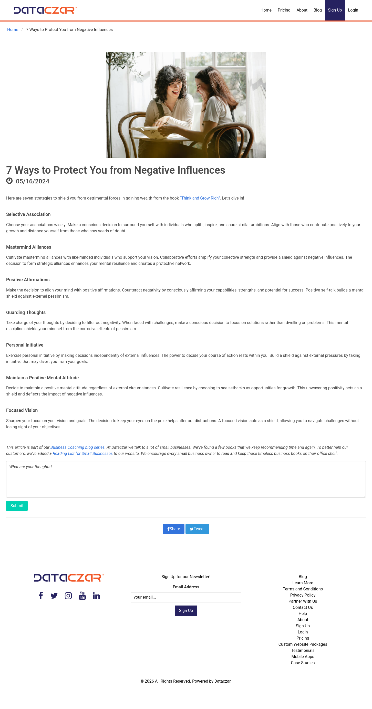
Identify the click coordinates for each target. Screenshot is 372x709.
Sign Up (335, 10)
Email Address (186, 587)
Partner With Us (302, 601)
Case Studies (303, 662)
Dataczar (222, 681)
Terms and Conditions (303, 589)
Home (266, 10)
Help (303, 613)
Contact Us (303, 607)
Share (173, 528)
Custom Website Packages (302, 644)
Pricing (284, 10)
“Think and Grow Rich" (199, 198)
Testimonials (302, 650)
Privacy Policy (303, 595)
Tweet (197, 528)
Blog (318, 10)
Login (353, 10)
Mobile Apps (302, 656)
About (301, 10)
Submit (17, 505)
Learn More (303, 582)
